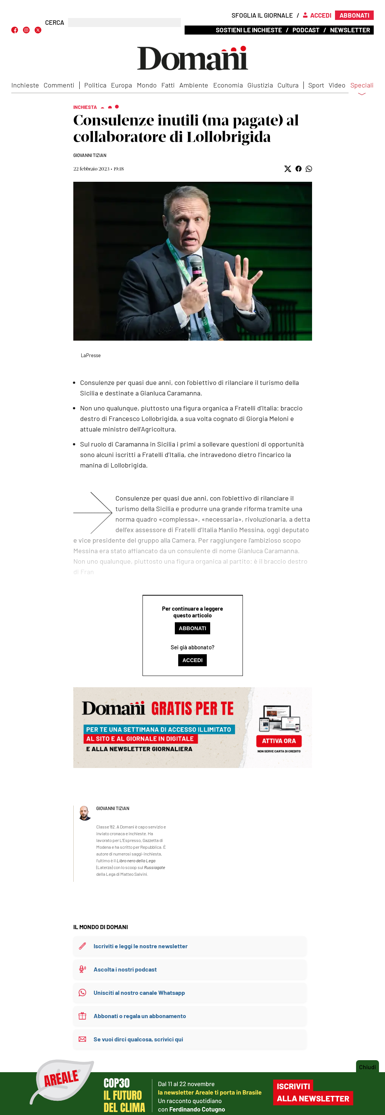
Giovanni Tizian (89, 155)
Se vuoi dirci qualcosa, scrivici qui (138, 1039)
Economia (228, 85)
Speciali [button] (362, 89)
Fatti (168, 85)
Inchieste (25, 85)
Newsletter (350, 29)
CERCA (54, 22)
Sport (316, 85)
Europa (121, 85)
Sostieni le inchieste (249, 29)
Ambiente (193, 85)
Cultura (288, 85)
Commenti (59, 85)
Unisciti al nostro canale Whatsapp (139, 992)
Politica (95, 85)
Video (337, 85)
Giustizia (260, 85)
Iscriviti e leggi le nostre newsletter (141, 945)
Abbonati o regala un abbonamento (140, 1015)
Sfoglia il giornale (262, 15)
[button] (288, 169)
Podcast (306, 29)
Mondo (147, 85)
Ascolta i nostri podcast (125, 969)
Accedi (192, 660)
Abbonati (192, 628)
